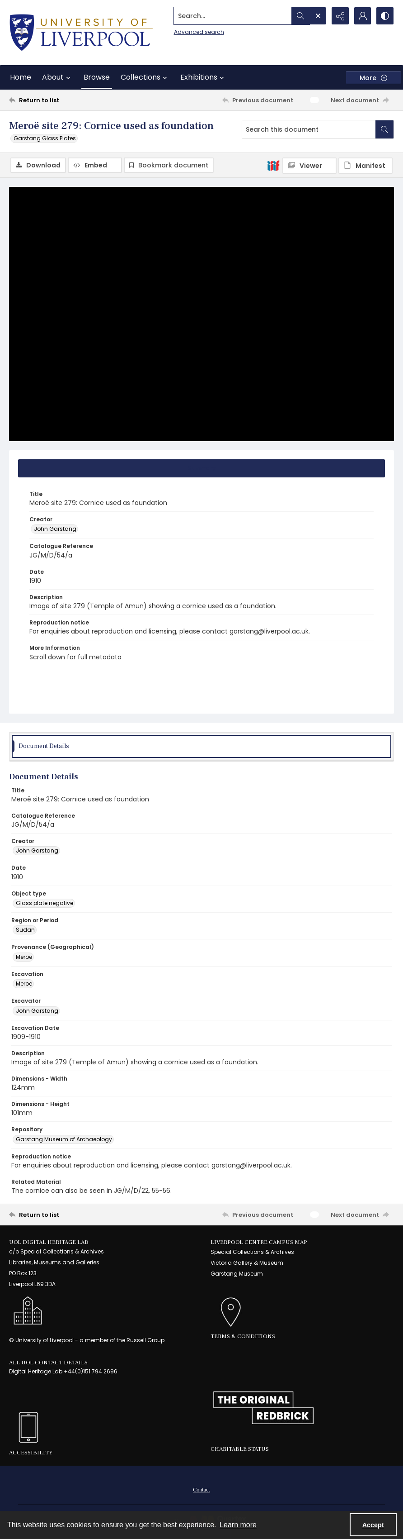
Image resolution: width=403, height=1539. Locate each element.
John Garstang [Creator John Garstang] (55, 529)
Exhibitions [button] (203, 77)
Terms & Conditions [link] (243, 1336)
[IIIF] (273, 165)
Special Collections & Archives (252, 1252)
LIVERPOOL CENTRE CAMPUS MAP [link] (259, 1242)
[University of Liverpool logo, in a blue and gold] (81, 33)
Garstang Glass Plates (45, 138)
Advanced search (198, 32)
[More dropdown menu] (373, 77)
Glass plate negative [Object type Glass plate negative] (44, 903)
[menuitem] (201, 1489)
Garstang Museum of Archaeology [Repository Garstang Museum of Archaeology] (64, 1139)
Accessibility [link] (30, 1452)
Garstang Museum (237, 1273)
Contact (201, 1490)
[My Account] (362, 15)
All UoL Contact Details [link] (48, 1362)
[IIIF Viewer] (309, 165)
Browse (97, 77)
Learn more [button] (238, 1525)
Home (20, 77)
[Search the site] (232, 15)
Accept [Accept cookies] (373, 1525)
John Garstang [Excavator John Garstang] (37, 1011)
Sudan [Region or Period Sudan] (25, 930)
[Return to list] (60, 100)
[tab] (201, 468)
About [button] (57, 77)
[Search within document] (384, 129)
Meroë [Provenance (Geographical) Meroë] (24, 957)
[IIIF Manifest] (365, 165)
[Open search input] (317, 15)
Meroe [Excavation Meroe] (24, 983)
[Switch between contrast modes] (385, 15)
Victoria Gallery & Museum (247, 1263)
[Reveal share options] (339, 15)
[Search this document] (308, 129)
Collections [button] (145, 77)
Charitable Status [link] (240, 1449)
